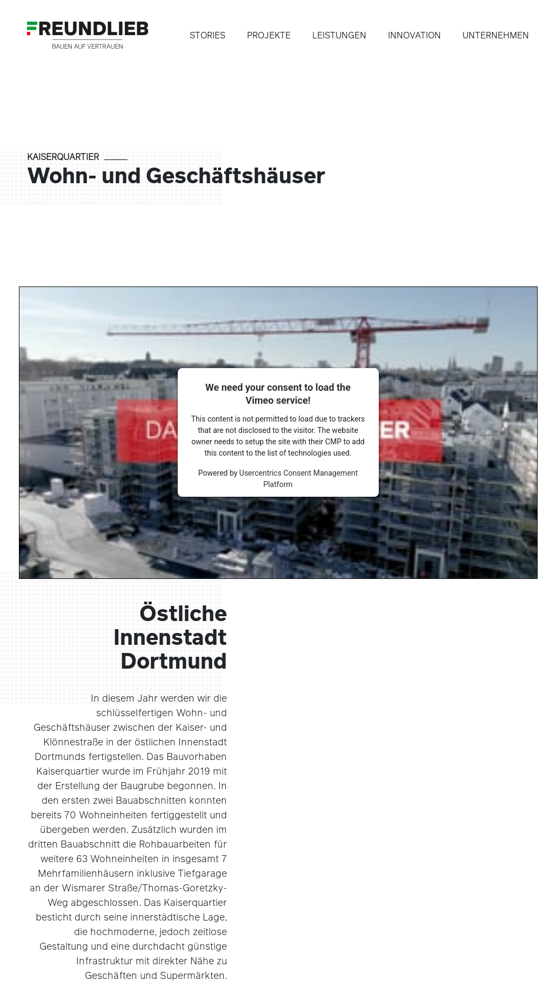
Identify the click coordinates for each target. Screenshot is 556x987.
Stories (207, 35)
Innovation (414, 35)
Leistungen (339, 35)
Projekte (269, 35)
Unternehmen (496, 35)
